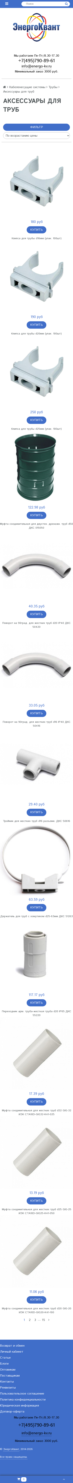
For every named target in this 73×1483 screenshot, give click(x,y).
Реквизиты (8, 1387)
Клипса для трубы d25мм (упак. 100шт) (36, 429)
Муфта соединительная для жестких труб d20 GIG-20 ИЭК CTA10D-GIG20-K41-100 (36, 1310)
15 (43, 1320)
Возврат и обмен (12, 1346)
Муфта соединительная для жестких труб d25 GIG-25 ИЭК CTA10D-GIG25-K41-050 (36, 1211)
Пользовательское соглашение (22, 1393)
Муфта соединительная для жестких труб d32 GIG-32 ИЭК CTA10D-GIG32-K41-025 (36, 1112)
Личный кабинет (11, 1351)
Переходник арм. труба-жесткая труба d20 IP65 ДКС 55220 (36, 1013)
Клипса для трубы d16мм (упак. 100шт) (37, 238)
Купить (36, 230)
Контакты (7, 1381)
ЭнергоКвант (11, 1449)
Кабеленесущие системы (27, 87)
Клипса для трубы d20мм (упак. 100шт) (36, 334)
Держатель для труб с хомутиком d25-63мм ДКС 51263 (36, 916)
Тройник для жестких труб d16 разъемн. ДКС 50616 (36, 821)
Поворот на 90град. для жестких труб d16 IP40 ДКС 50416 (36, 724)
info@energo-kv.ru (37, 66)
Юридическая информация (19, 1405)
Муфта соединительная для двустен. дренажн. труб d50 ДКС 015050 (36, 526)
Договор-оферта (12, 1411)
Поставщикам (10, 1375)
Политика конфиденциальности (23, 1399)
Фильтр (36, 127)
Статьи (5, 1357)
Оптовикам (7, 1369)
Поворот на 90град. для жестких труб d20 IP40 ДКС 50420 (36, 625)
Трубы (52, 87)
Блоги (4, 1363)
